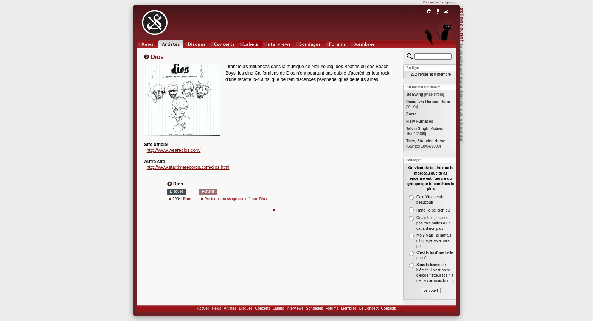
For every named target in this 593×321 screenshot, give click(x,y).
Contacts (388, 308)
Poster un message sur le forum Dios (236, 199)
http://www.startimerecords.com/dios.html (188, 167)
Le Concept (369, 308)
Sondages (314, 308)
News (216, 308)
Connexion (430, 2)
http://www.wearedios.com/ (174, 150)
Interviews (294, 308)
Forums (332, 308)
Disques (246, 308)
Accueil (203, 308)
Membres (349, 308)
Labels (278, 308)
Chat (446, 52)
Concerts (262, 308)
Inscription (446, 2)
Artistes (230, 308)
